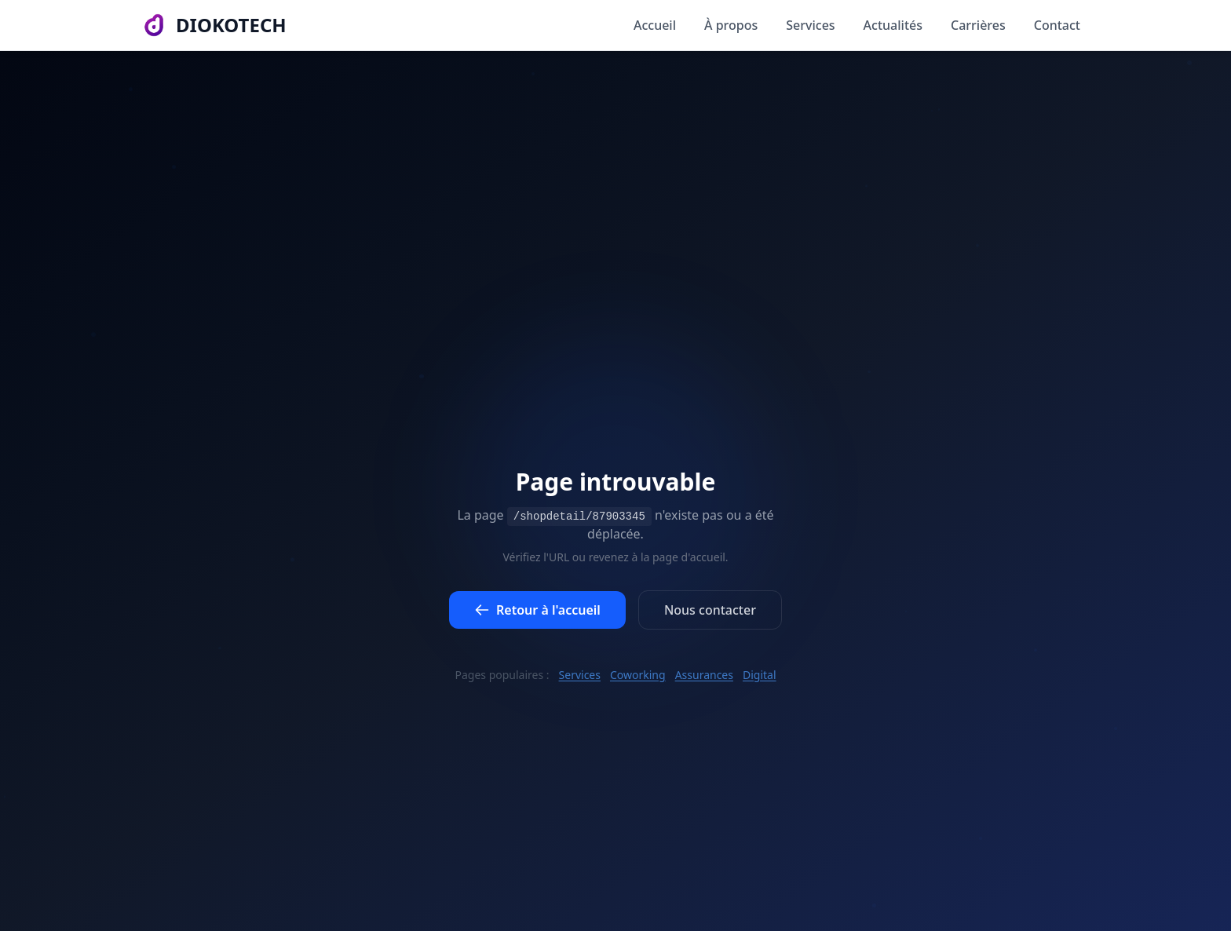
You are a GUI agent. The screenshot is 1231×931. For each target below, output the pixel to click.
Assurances (704, 674)
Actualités (893, 25)
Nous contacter (710, 611)
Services (810, 25)
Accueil (655, 25)
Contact (1057, 25)
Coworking (638, 674)
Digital (759, 674)
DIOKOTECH (231, 25)
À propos (731, 25)
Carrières (978, 25)
